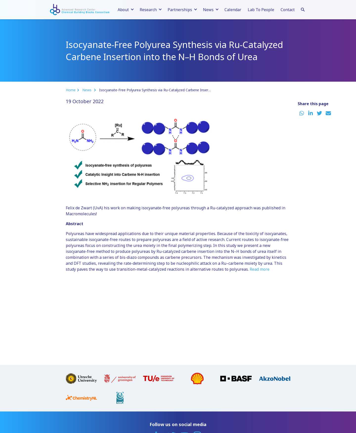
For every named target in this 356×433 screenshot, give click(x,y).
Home (71, 90)
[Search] (303, 9)
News (87, 90)
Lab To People (261, 9)
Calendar (232, 9)
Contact (288, 9)
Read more (259, 269)
